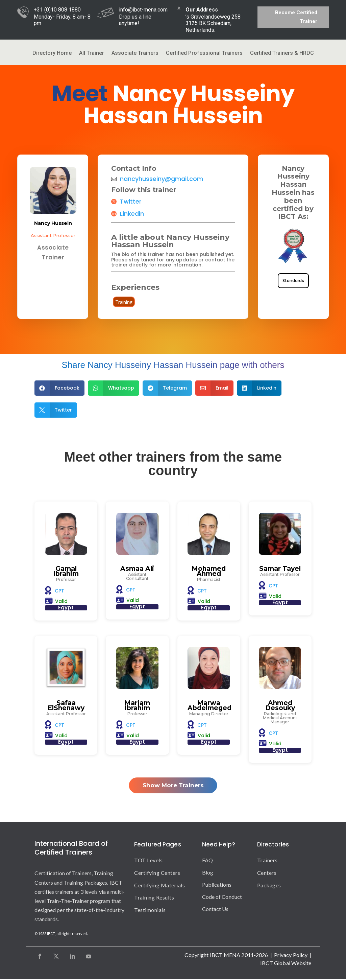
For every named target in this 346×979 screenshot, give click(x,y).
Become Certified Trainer (296, 16)
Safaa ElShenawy (66, 705)
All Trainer (91, 53)
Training (123, 302)
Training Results (154, 897)
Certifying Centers (157, 872)
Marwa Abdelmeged (209, 705)
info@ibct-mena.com (143, 9)
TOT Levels (148, 860)
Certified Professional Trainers (204, 53)
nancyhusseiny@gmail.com (161, 179)
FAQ (207, 860)
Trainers (267, 860)
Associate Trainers (135, 53)
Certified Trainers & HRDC (282, 53)
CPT (59, 590)
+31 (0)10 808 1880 (57, 9)
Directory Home (52, 53)
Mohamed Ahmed (209, 571)
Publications (216, 884)
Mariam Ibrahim (137, 705)
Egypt (66, 607)
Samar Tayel (280, 569)
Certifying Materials (159, 885)
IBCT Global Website (286, 963)
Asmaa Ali (137, 569)
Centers (267, 872)
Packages (269, 885)
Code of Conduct (222, 896)
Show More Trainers (173, 785)
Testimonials (150, 910)
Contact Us (215, 909)
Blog (207, 872)
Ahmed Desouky (280, 705)
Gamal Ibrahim (66, 571)
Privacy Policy (290, 955)
